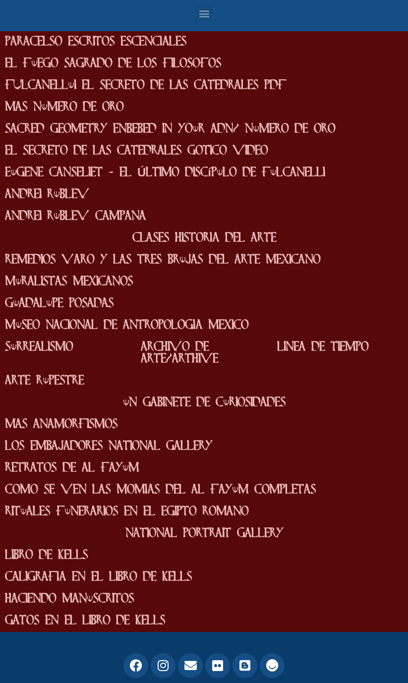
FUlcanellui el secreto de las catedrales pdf (145, 85)
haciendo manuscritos (69, 599)
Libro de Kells (46, 555)
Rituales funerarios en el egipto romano (126, 512)
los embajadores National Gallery (108, 446)
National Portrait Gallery (204, 533)
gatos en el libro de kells (85, 621)
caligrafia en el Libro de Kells (98, 577)
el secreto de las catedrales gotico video (136, 151)
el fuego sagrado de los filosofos (113, 63)
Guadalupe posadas (59, 303)
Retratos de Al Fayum (72, 468)
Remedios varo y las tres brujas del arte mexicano (162, 260)
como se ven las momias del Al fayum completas (160, 490)
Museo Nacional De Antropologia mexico (126, 325)
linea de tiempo (322, 347)
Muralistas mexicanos (69, 282)
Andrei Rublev (47, 194)
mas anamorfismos (61, 424)
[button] (204, 13)
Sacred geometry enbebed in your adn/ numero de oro (170, 129)
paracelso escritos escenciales (95, 42)
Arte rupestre (44, 381)
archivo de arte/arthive (179, 353)
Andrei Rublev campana (75, 216)
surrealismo (39, 347)
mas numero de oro (64, 107)
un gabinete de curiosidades (204, 403)
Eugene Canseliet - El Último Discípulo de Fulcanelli (165, 173)
